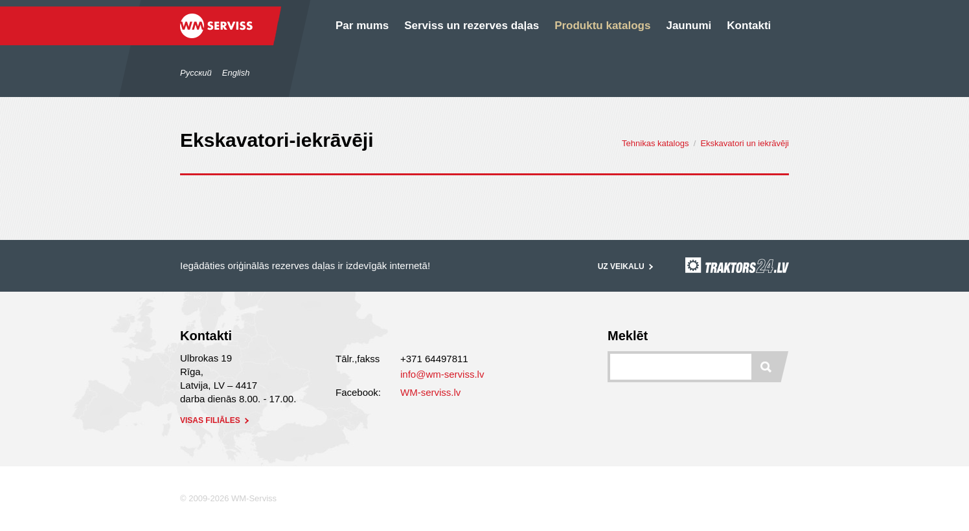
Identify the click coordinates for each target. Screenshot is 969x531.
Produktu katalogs (602, 25)
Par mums (362, 25)
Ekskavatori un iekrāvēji (744, 143)
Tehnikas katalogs (655, 143)
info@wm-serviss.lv (442, 374)
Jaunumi (688, 25)
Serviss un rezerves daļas (471, 25)
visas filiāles (215, 420)
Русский (196, 73)
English (236, 73)
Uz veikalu (627, 266)
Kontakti (749, 25)
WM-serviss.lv (430, 392)
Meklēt (628, 335)
